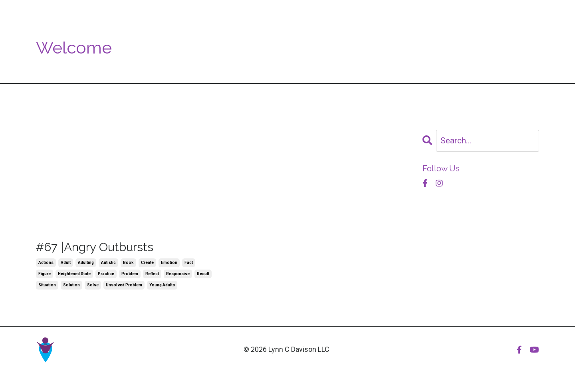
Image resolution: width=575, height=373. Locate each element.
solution (71, 285)
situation (47, 285)
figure (44, 274)
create (147, 262)
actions (46, 262)
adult (66, 262)
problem (129, 274)
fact (188, 262)
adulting (86, 262)
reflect (152, 274)
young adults (162, 285)
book (128, 262)
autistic (108, 262)
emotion (169, 262)
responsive (178, 274)
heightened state (74, 274)
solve (93, 285)
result (203, 274)
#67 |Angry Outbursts (94, 247)
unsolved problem (124, 285)
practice (106, 274)
